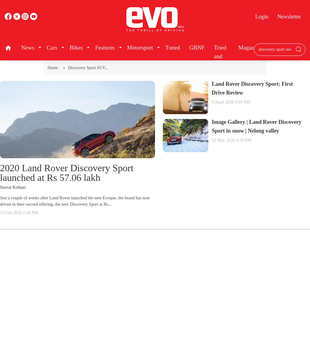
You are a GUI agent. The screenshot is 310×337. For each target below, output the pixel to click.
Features (104, 47)
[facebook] (9, 18)
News (27, 47)
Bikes (76, 47)
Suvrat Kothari (13, 187)
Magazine (249, 47)
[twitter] (17, 18)
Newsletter (289, 17)
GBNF (197, 47)
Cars (52, 47)
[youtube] (25, 18)
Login (261, 17)
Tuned (172, 47)
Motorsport (140, 47)
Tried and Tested (221, 56)
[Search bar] (275, 49)
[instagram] (33, 18)
